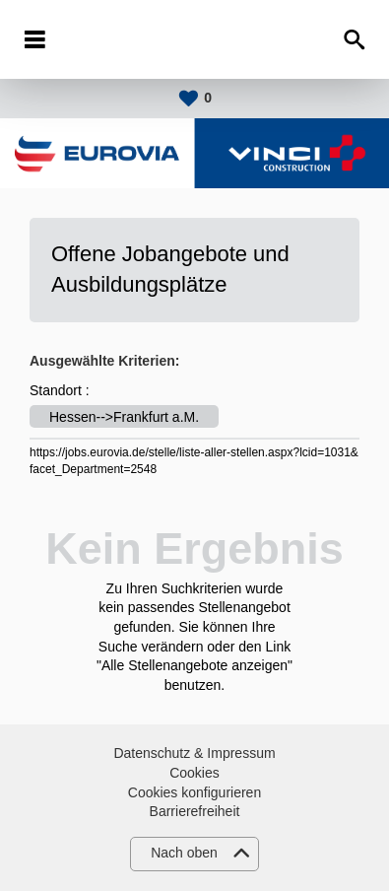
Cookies (194, 773)
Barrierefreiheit (195, 811)
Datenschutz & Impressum (194, 753)
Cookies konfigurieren (194, 792)
